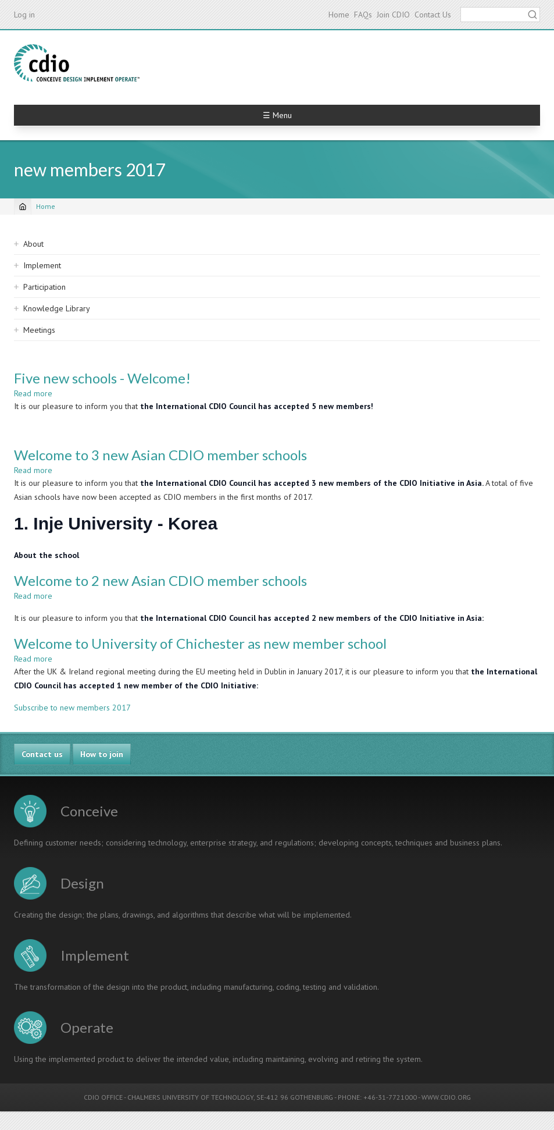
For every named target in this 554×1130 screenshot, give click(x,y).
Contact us (42, 754)
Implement (42, 265)
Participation (44, 287)
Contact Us (432, 14)
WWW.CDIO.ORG (446, 1097)
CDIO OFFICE (103, 1097)
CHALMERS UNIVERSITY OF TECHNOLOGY (190, 1097)
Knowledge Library (56, 308)
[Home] (22, 206)
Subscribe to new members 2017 (72, 707)
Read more (33, 393)
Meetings (39, 330)
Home (338, 14)
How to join (101, 754)
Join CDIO (393, 14)
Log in (24, 14)
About (33, 244)
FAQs (363, 14)
